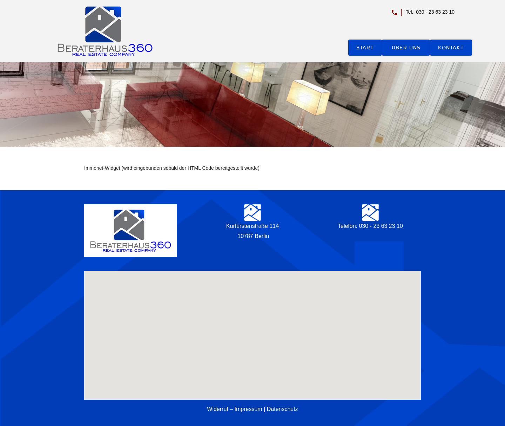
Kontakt (451, 47)
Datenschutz (282, 409)
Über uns (406, 47)
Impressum (248, 409)
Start (365, 47)
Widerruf (217, 409)
